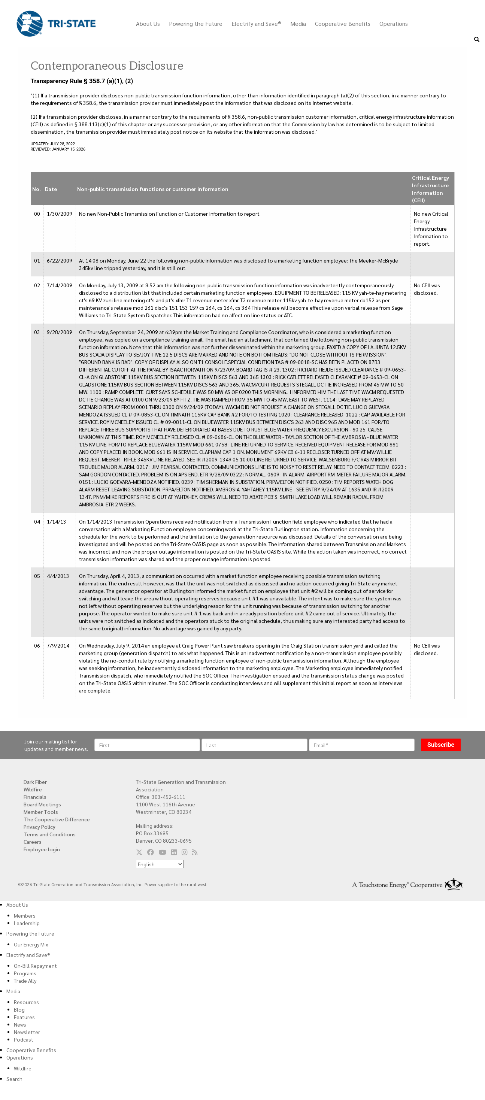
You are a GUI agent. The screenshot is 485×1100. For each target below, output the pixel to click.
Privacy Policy (39, 826)
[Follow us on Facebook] (150, 852)
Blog (19, 1009)
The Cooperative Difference (57, 819)
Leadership (27, 922)
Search (14, 1078)
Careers (33, 841)
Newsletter (27, 1031)
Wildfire (33, 789)
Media (298, 23)
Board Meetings (42, 804)
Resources (26, 1002)
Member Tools (41, 811)
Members (25, 915)
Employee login (42, 849)
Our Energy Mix (31, 944)
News (20, 1024)
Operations (393, 23)
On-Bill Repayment (35, 965)
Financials (35, 796)
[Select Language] (160, 864)
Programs (25, 973)
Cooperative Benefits (342, 23)
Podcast (23, 1039)
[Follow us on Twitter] (139, 852)
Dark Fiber (35, 781)
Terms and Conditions (50, 834)
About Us (148, 23)
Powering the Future (195, 23)
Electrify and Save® (256, 23)
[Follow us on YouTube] (162, 852)
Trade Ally (25, 980)
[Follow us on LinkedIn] (174, 852)
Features (24, 1016)
